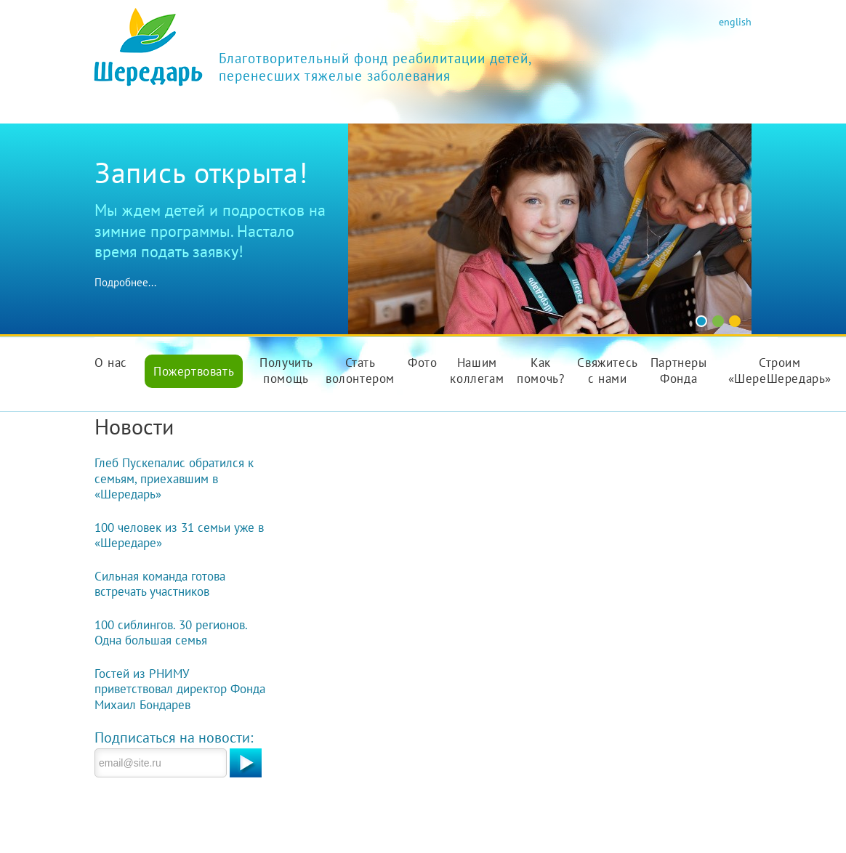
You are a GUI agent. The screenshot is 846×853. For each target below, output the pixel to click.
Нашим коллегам (477, 371)
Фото (422, 363)
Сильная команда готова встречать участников (159, 584)
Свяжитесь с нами (607, 371)
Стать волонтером (360, 371)
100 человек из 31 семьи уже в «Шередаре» (179, 535)
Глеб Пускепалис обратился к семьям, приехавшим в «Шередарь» (174, 478)
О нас (110, 363)
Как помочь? (540, 371)
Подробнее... (125, 282)
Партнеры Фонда (678, 371)
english (735, 21)
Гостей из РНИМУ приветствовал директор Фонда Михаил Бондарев (179, 689)
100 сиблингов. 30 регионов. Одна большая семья (170, 633)
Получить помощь (286, 371)
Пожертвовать (193, 371)
